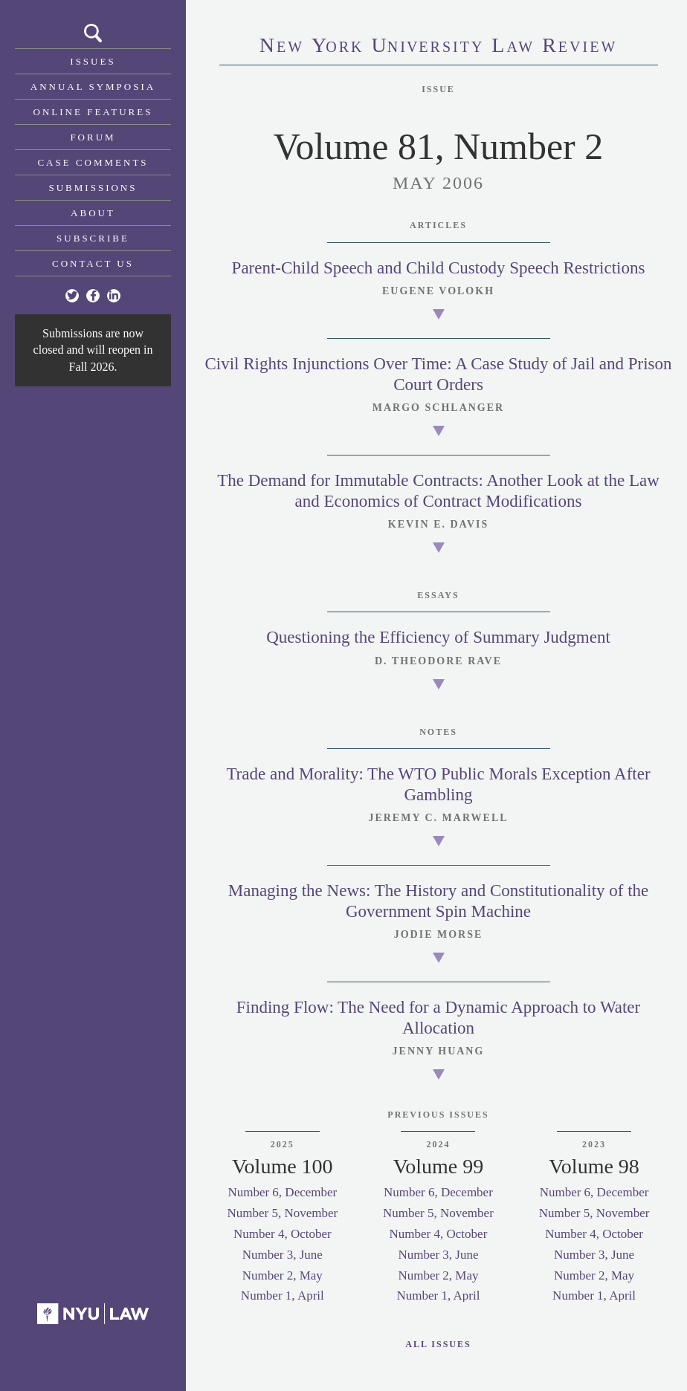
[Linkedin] (113, 295)
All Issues (438, 1344)
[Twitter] (72, 295)
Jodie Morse (438, 934)
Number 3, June (282, 1255)
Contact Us (93, 263)
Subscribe (93, 238)
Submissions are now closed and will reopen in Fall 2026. (93, 350)
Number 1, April (282, 1295)
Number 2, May (282, 1275)
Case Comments (92, 162)
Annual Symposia (92, 86)
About (93, 212)
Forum (92, 137)
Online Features (93, 111)
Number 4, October (282, 1234)
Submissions (93, 187)
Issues (92, 61)
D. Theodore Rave (438, 661)
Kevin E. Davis (438, 524)
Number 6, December (282, 1192)
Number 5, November (282, 1213)
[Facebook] (93, 295)
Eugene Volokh (438, 290)
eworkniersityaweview (438, 47)
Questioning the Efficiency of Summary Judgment (438, 637)
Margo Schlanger (438, 407)
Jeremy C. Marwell (438, 817)
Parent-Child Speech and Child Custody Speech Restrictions (438, 268)
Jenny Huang (439, 1051)
